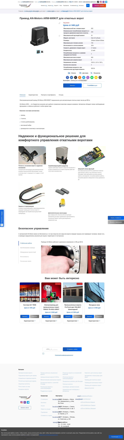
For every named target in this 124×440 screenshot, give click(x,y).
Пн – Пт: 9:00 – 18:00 (64, 424)
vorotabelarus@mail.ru (86, 396)
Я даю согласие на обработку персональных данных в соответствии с (63, 354)
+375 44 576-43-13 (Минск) (87, 402)
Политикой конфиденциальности (64, 355)
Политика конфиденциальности (48, 435)
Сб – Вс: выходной (63, 426)
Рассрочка (95, 73)
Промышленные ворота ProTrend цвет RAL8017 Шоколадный (72, 307)
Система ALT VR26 (29, 305)
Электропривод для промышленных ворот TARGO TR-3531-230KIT (51, 307)
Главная (21, 11)
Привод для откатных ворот (79, 80)
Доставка (83, 73)
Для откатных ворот (54, 11)
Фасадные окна (94, 305)
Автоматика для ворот (39, 11)
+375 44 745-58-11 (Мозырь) (88, 408)
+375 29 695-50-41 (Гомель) (87, 405)
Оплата (72, 73)
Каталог (28, 11)
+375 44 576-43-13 (85, 399)
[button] (59, 23)
